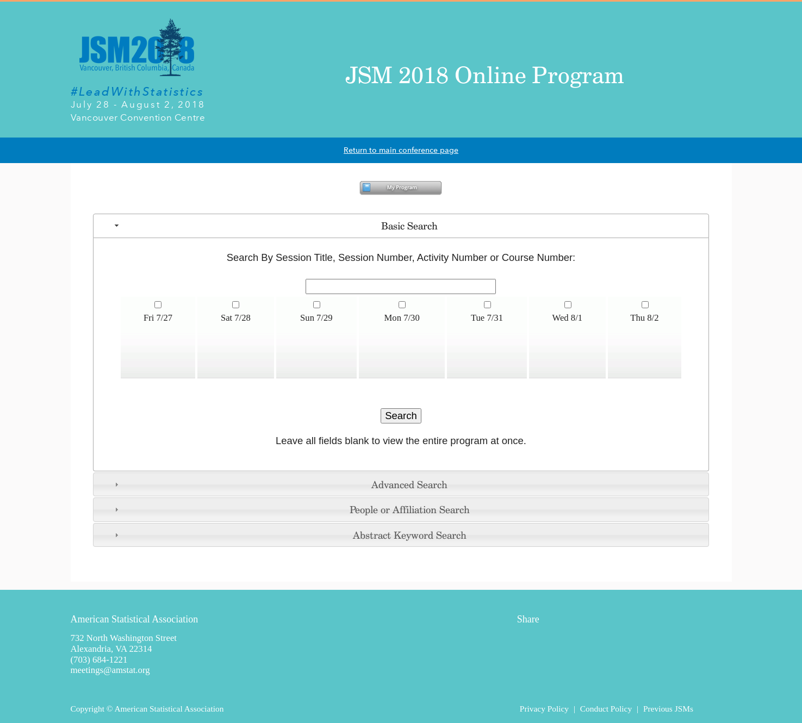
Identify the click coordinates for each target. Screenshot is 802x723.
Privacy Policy (544, 708)
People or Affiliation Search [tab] (290, 509)
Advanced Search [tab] (279, 484)
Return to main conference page (401, 150)
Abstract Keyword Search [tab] (289, 535)
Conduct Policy (606, 708)
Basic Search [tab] (275, 226)
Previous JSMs (668, 708)
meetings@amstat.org (110, 670)
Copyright (87, 708)
